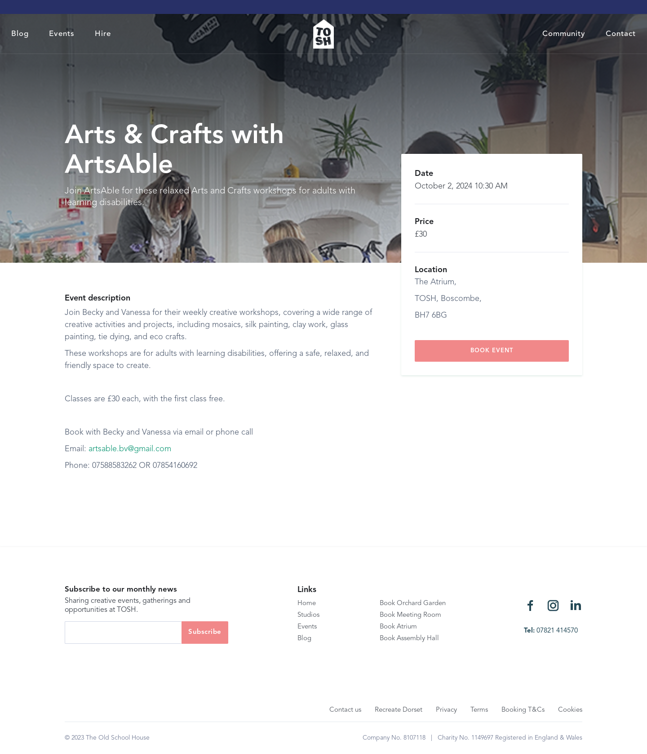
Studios (308, 615)
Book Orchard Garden (413, 603)
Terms (479, 710)
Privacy (446, 710)
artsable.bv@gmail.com (130, 449)
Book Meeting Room (410, 615)
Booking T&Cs (523, 710)
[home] (323, 34)
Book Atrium (398, 627)
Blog (20, 34)
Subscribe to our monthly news (121, 589)
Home (306, 603)
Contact (621, 34)
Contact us (345, 710)
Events (62, 34)
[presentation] (133, 661)
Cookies (570, 710)
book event (491, 351)
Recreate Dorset (398, 710)
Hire (103, 34)
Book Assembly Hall (409, 638)
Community (563, 34)
